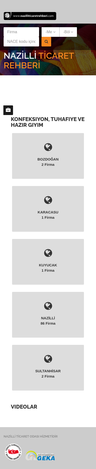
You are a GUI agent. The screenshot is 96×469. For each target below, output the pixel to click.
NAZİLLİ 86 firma (48, 313)
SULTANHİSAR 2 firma (48, 366)
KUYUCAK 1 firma (48, 260)
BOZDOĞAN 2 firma (48, 154)
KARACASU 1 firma (48, 207)
